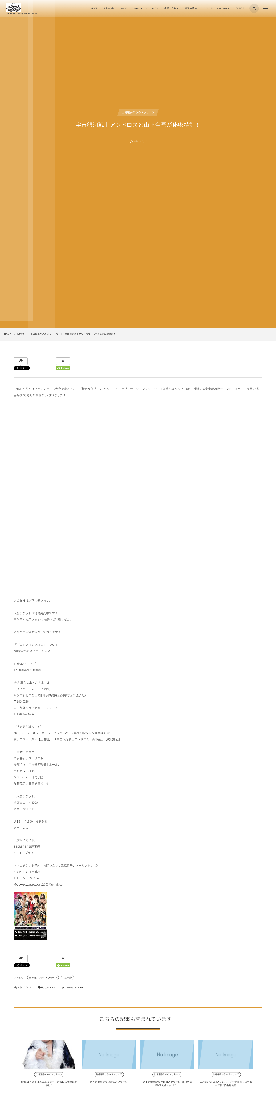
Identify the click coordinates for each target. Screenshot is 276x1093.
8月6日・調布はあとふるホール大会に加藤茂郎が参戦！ (37, 1086)
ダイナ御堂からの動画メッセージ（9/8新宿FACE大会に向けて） (138, 1086)
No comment (48, 987)
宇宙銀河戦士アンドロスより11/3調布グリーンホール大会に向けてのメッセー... (238, 1086)
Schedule (108, 8)
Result (124, 8)
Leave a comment (74, 987)
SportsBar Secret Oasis (216, 8)
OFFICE (240, 8)
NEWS (93, 8)
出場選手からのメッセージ (138, 112)
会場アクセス (171, 8)
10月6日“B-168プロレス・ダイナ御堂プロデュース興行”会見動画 (187, 1086)
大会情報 (67, 977)
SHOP (154, 8)
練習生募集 (191, 8)
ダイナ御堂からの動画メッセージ (88, 1085)
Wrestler (138, 8)
